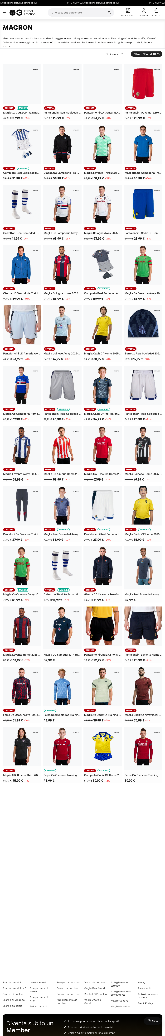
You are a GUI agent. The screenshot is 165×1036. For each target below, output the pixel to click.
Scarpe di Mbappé (14, 999)
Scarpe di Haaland (13, 994)
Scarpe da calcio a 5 (14, 988)
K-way (141, 982)
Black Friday (145, 1003)
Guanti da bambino (68, 988)
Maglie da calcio (120, 1006)
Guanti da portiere (94, 982)
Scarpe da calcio (12, 982)
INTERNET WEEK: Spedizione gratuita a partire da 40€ (104, 3)
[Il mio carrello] (156, 12)
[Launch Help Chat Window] (153, 1021)
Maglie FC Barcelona (96, 994)
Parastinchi (144, 988)
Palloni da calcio (39, 1006)
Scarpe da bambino (68, 982)
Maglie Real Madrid (95, 988)
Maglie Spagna (119, 1000)
